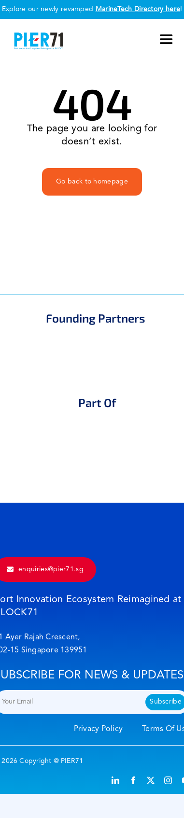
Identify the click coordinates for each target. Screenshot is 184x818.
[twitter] (151, 780)
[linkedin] (115, 780)
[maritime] (96, 428)
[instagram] (168, 780)
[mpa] (90, 343)
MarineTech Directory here (138, 9)
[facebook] (133, 780)
